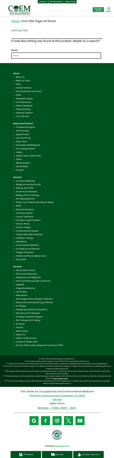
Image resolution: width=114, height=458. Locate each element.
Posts (18, 95)
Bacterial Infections (25, 209)
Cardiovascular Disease (27, 231)
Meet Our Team (23, 80)
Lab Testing (21, 291)
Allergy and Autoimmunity (28, 184)
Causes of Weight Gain (27, 341)
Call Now (57, 399)
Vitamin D (20, 334)
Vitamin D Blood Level (26, 338)
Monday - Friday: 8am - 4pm (57, 408)
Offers (18, 159)
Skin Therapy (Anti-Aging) (28, 320)
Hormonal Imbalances (26, 274)
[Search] (56, 56)
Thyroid (19, 327)
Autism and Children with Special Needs (35, 202)
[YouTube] (80, 420)
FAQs (18, 84)
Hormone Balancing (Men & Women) (33, 281)
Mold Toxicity (22, 331)
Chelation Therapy (24, 238)
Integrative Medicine (25, 288)
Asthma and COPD (25, 188)
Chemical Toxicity (24, 213)
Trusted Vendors (23, 87)
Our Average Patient (25, 148)
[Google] (34, 420)
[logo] (19, 10)
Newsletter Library (24, 98)
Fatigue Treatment (24, 252)
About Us (20, 77)
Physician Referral (24, 112)
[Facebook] (45, 420)
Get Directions (22, 130)
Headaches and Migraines (28, 277)
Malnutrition (21, 295)
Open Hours (21, 141)
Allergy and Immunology (27, 195)
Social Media (22, 166)
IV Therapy (21, 306)
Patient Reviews (23, 109)
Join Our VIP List (23, 138)
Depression (21, 241)
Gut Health (21, 259)
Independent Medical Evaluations (31, 309)
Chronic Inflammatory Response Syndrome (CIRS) (39, 345)
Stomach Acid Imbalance (28, 313)
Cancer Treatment (24, 216)
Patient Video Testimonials (28, 155)
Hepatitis (20, 284)
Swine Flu (20, 324)
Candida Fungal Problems (28, 220)
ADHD (18, 206)
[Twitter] (68, 420)
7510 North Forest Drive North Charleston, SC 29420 (57, 395)
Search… (15, 50)
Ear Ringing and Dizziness (28, 248)
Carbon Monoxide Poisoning (29, 234)
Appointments (22, 134)
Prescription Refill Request (28, 145)
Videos (19, 152)
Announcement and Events (29, 91)
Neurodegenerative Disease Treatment (34, 299)
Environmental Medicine (27, 245)
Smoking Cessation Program (29, 316)
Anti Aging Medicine (25, 198)
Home (15, 21)
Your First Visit (22, 116)
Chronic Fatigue (23, 227)
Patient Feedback (24, 105)
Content (20, 170)
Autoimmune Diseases (26, 191)
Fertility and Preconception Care (31, 256)
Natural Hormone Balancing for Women (34, 302)
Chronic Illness (23, 223)
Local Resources (23, 102)
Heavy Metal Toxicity (25, 270)
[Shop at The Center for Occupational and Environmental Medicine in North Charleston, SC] (98, 9)
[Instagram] (57, 420)
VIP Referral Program (25, 127)
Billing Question (23, 163)
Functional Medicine (25, 181)
